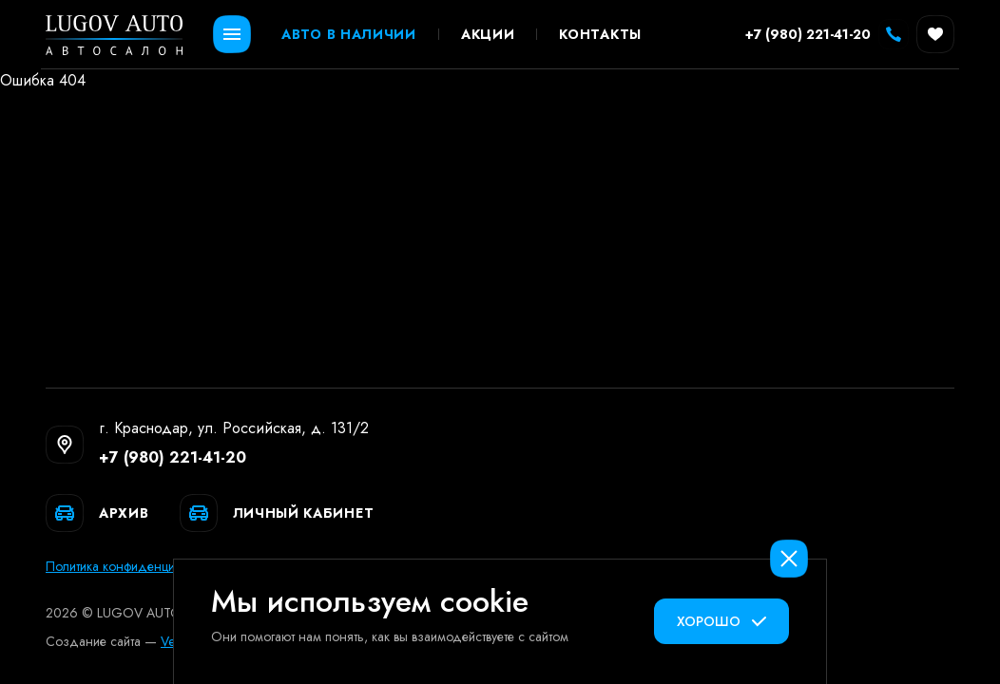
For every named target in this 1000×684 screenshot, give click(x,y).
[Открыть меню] (232, 34)
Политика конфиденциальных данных (156, 566)
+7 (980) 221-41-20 (172, 457)
